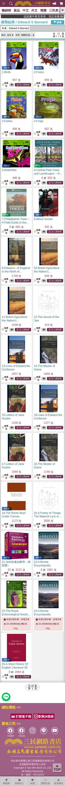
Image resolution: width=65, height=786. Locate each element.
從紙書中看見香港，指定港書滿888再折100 (51, 16)
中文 (26, 10)
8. (43, 219)
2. (39, 72)
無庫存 (5, 84)
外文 (34, 10)
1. (6, 72)
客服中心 (19, 782)
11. (14, 320)
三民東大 (55, 10)
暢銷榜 (6, 10)
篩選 (58, 22)
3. (7, 121)
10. (46, 271)
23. (16, 614)
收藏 (32, 782)
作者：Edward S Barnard (15, 28)
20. (48, 516)
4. (38, 121)
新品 (17, 10)
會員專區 (58, 782)
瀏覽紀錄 (45, 782)
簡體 (43, 10)
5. (9, 170)
